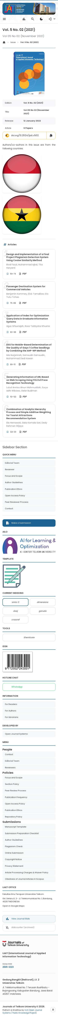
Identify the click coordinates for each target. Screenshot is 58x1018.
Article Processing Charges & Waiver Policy (26, 872)
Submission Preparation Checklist (22, 833)
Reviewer (9, 469)
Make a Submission (21, 522)
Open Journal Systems (16, 733)
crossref (15, 619)
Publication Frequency (16, 797)
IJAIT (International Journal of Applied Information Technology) (24, 955)
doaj (15, 611)
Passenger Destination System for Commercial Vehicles (25, 288)
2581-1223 (8, 967)
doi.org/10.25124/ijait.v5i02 (22, 135)
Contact (9, 508)
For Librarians (11, 717)
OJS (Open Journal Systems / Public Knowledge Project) (22, 1011)
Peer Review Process (15, 790)
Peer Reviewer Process (16, 502)
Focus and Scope (13, 475)
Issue (13, 42)
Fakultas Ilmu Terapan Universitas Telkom (23, 894)
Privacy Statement (14, 866)
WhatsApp (17, 686)
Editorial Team (12, 462)
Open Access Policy (15, 495)
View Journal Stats (20, 918)
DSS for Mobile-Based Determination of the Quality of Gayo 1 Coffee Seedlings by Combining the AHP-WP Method (29, 347)
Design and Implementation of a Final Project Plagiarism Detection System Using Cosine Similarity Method (27, 257)
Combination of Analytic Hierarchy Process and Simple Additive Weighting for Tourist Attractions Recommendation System (28, 414)
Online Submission (14, 852)
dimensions (42, 602)
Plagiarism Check (14, 846)
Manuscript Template (15, 826)
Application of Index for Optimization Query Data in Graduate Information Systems (27, 318)
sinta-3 (15, 602)
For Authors (10, 710)
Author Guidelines (14, 482)
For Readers (11, 704)
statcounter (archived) (22, 927)
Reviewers (10, 767)
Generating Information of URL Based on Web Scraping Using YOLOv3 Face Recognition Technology (27, 380)
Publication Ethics (13, 489)
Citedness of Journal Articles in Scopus (24, 879)
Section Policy (12, 784)
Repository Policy (13, 816)
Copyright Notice (13, 859)
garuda (42, 611)
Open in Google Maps (13, 905)
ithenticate (29, 637)
